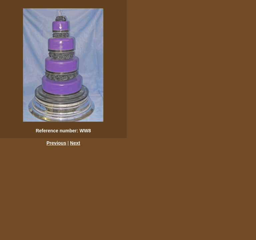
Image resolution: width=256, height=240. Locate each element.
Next (75, 143)
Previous (56, 143)
